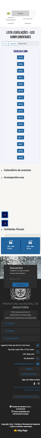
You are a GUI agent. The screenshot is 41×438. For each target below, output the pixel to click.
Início (5, 43)
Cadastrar (20, 285)
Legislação (13, 43)
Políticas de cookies (32, 390)
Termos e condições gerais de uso (26, 387)
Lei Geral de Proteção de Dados (26, 397)
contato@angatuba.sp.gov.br (24, 363)
